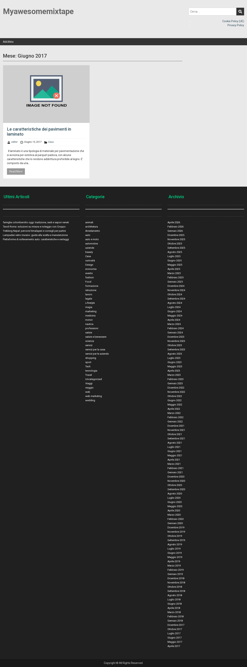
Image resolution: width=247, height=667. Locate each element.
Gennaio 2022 (175, 421)
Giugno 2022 (174, 400)
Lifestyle (90, 302)
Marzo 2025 (174, 273)
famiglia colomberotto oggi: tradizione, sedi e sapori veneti (36, 222)
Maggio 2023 (174, 366)
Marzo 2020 (174, 514)
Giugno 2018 (174, 603)
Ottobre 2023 (174, 345)
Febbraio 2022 (175, 417)
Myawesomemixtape (38, 11)
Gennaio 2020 (175, 523)
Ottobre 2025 (174, 243)
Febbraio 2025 (175, 277)
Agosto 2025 (174, 252)
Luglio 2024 (173, 307)
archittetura (91, 226)
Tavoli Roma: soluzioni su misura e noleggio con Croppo (34, 226)
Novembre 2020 (176, 480)
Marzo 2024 (174, 324)
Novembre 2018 (176, 582)
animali (89, 222)
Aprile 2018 (173, 608)
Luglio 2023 (173, 358)
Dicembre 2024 (175, 285)
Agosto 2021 (174, 442)
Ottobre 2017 (174, 629)
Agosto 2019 (174, 544)
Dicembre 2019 (175, 527)
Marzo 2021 (174, 463)
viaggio (89, 387)
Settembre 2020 (176, 489)
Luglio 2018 (173, 599)
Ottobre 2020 (174, 485)
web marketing (93, 396)
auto (87, 235)
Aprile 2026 (173, 222)
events (89, 273)
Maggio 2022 (174, 404)
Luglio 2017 (173, 633)
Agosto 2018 (174, 595)
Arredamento (92, 230)
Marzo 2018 (174, 612)
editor (14, 141)
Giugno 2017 (174, 637)
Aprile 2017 (173, 646)
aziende (89, 247)
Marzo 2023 (174, 374)
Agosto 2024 (174, 302)
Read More (16, 171)
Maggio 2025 (174, 264)
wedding (90, 400)
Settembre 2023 (176, 349)
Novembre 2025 (176, 239)
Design (89, 264)
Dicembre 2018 (175, 578)
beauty (89, 252)
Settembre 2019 (176, 540)
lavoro (88, 294)
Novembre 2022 (176, 391)
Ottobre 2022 (174, 396)
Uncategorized (93, 379)
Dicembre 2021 (175, 425)
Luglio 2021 (173, 447)
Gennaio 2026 (175, 230)
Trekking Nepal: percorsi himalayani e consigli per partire (34, 230)
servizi (88, 345)
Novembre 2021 (176, 430)
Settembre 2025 (176, 247)
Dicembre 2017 (175, 624)
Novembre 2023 (176, 341)
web (87, 391)
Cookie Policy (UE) (233, 21)
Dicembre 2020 (175, 476)
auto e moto (92, 239)
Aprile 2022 (173, 408)
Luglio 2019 (173, 548)
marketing (90, 311)
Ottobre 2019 (174, 535)
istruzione (90, 290)
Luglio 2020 (173, 497)
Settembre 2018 (176, 591)
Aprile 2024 (173, 319)
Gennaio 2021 (175, 472)
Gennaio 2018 (175, 620)
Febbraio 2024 (175, 328)
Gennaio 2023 (175, 383)
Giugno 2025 (174, 260)
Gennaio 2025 (175, 281)
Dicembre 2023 (175, 336)
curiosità (90, 260)
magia (88, 307)
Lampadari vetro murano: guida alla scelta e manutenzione (35, 235)
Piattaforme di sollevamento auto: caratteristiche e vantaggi (36, 239)
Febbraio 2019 (175, 569)
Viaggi (88, 383)
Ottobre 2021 (174, 434)
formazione (91, 285)
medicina (90, 315)
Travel (88, 374)
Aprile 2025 (173, 269)
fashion (89, 277)
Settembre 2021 (176, 438)
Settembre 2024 (176, 298)
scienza (89, 341)
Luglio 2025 (173, 256)
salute (88, 332)
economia (90, 269)
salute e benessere (95, 336)
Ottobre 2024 (174, 294)
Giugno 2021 (174, 451)
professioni (91, 328)
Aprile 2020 (173, 510)
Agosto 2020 (174, 493)
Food (88, 281)
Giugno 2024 (174, 311)
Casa (51, 141)
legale (88, 298)
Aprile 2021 (173, 459)
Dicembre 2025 (175, 235)
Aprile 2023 (173, 370)
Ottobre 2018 (174, 586)
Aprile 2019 (173, 561)
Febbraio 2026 (175, 226)
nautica (89, 324)
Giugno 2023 (174, 362)
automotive (91, 243)
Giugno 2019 (174, 552)
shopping (90, 358)
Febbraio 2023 (175, 379)
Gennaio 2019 (175, 574)
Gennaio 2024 (175, 332)
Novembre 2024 (176, 290)
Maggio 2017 (174, 641)
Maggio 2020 (174, 506)
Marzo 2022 (174, 413)
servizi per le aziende (97, 353)
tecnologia (91, 370)
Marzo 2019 (174, 565)
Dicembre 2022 (175, 387)
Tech (88, 366)
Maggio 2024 (174, 315)
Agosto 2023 (174, 353)
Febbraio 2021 (175, 468)
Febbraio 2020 (175, 519)
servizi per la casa (95, 349)
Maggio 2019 (174, 557)
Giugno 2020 (174, 502)
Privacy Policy (236, 25)
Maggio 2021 (174, 455)
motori (89, 319)
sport (88, 362)
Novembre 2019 (176, 531)
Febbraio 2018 (175, 616)
